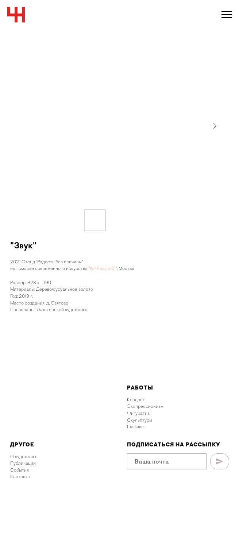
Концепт (136, 399)
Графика (135, 426)
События (19, 470)
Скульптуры (139, 420)
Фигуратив (138, 413)
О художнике (24, 456)
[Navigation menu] (226, 14)
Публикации (23, 463)
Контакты (20, 476)
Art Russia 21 (103, 268)
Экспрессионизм (145, 406)
